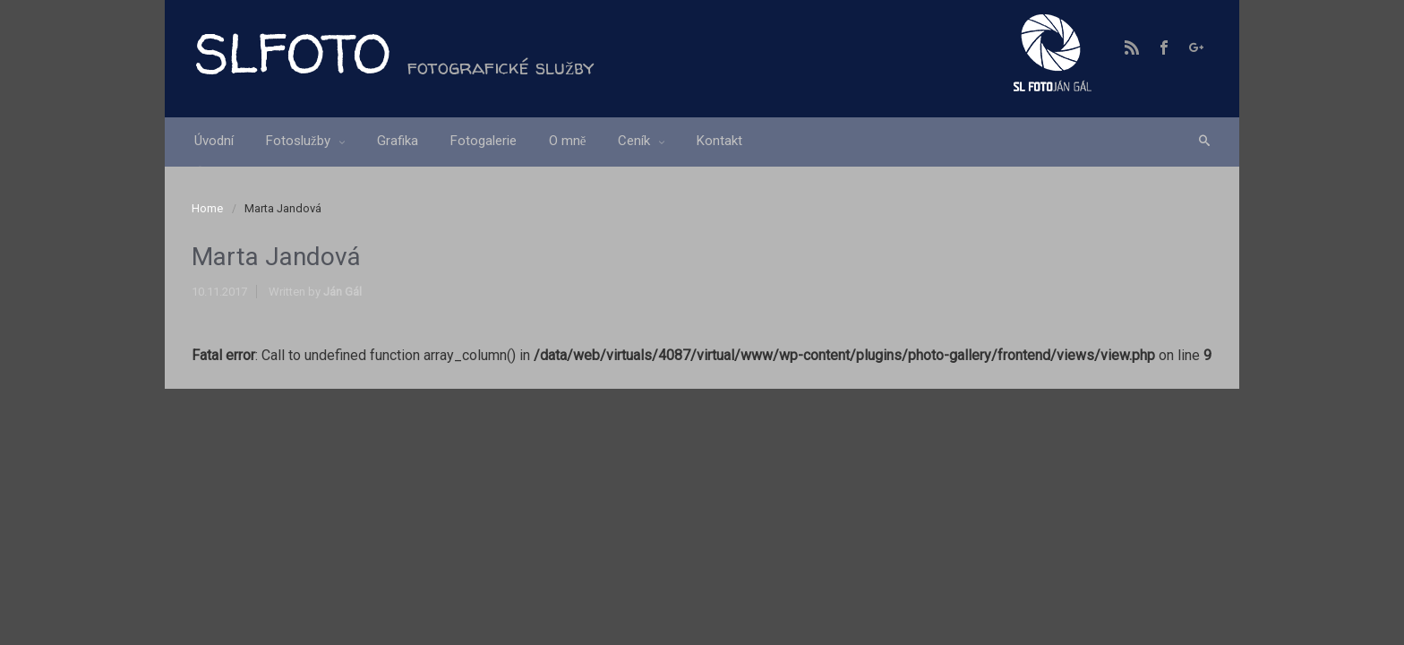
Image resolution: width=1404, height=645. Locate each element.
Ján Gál (342, 291)
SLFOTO (292, 53)
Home (207, 208)
